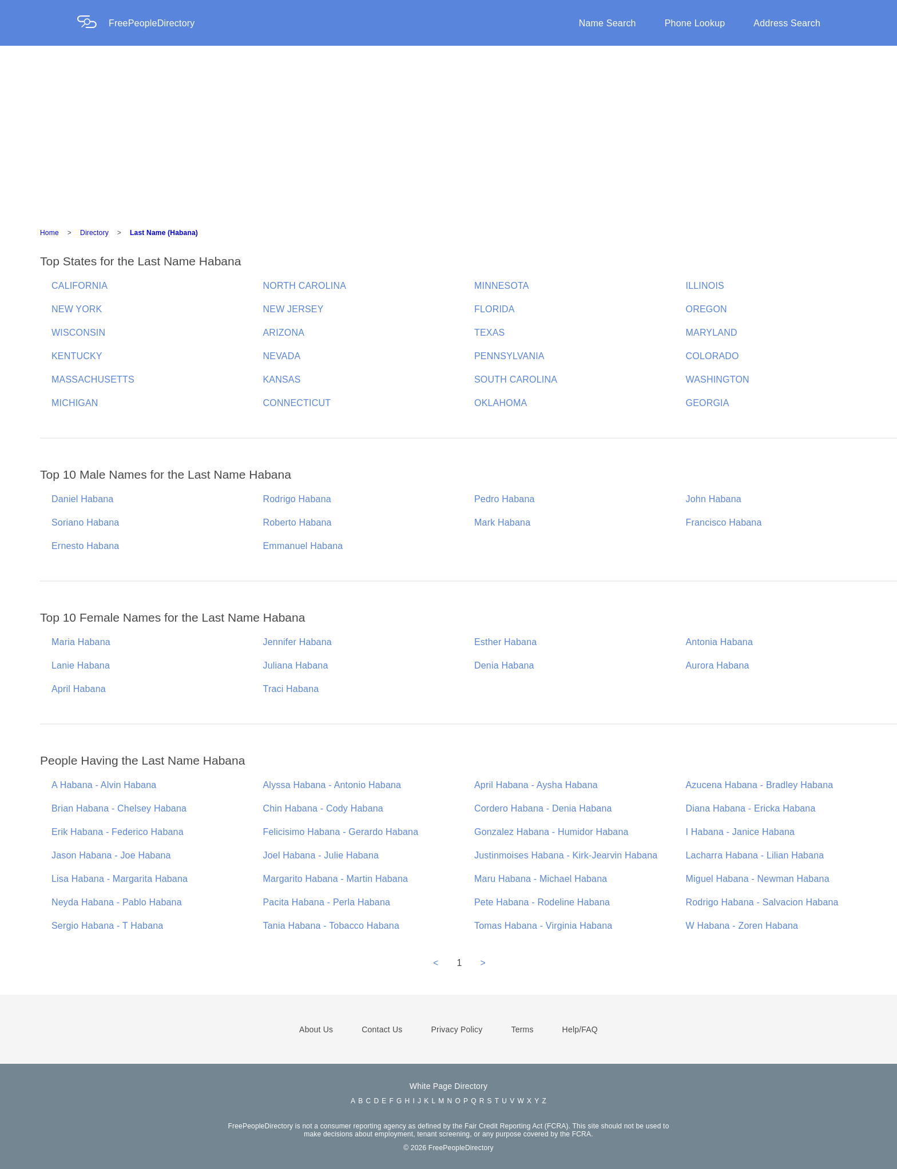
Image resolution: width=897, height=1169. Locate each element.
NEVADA (282, 356)
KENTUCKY (76, 356)
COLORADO (712, 356)
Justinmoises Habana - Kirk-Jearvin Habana (565, 855)
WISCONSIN (78, 332)
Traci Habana (291, 689)
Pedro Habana (504, 499)
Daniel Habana (82, 499)
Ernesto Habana (85, 546)
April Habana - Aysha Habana (536, 785)
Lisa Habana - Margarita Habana (119, 879)
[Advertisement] (448, 131)
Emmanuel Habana (303, 546)
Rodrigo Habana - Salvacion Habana (762, 902)
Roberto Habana (297, 522)
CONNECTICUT (297, 403)
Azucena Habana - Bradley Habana (760, 785)
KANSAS (282, 379)
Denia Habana (504, 665)
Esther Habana (505, 642)
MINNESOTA (501, 286)
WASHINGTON (717, 379)
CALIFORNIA (79, 286)
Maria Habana (80, 642)
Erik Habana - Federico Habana (117, 832)
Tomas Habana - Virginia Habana (543, 926)
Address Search (786, 23)
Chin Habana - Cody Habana (323, 808)
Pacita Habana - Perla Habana (327, 902)
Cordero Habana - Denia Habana (543, 808)
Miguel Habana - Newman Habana (757, 879)
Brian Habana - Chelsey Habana (118, 808)
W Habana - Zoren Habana (742, 926)
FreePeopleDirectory (152, 23)
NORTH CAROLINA (305, 286)
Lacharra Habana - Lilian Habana (755, 855)
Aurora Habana (717, 665)
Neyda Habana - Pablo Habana (116, 902)
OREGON (706, 309)
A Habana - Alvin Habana (103, 785)
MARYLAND (711, 332)
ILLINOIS (705, 286)
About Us (316, 1029)
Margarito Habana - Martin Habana (335, 879)
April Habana (78, 689)
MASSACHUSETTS (92, 379)
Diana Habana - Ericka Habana (751, 808)
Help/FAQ (580, 1029)
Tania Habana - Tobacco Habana (331, 926)
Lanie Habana (80, 665)
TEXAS (489, 332)
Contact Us (382, 1029)
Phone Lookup (695, 23)
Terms (522, 1029)
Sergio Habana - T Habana (107, 926)
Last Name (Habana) (164, 233)
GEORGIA (707, 403)
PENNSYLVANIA (509, 356)
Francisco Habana (724, 522)
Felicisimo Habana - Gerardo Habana (341, 832)
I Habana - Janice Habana (740, 832)
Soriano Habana (85, 522)
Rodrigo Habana (297, 499)
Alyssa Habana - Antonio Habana (332, 785)
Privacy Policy (457, 1029)
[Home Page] (93, 23)
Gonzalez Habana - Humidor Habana (551, 832)
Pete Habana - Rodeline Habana (542, 902)
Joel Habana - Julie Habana (321, 855)
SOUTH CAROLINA (515, 379)
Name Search (607, 23)
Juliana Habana (295, 665)
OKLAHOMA (500, 403)
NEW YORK (76, 309)
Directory (94, 233)
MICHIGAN (74, 403)
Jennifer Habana (297, 642)
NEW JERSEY (293, 309)
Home (49, 233)
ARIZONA (284, 332)
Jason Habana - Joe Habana (111, 855)
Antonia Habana (719, 642)
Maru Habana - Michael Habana (540, 879)
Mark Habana (502, 522)
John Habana (713, 499)
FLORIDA (494, 309)
